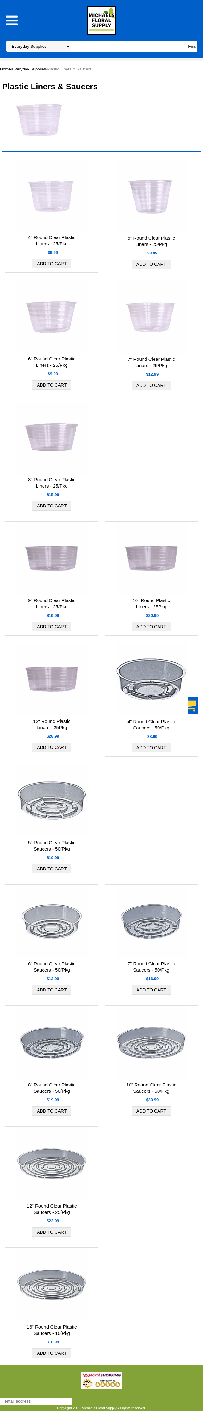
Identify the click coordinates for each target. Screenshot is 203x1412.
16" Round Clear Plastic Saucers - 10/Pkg (52, 1330)
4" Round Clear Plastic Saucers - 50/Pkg (151, 724)
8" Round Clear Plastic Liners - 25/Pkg (51, 482)
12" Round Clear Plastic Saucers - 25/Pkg (52, 1209)
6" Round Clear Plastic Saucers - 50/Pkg (51, 967)
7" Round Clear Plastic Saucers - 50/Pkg (151, 967)
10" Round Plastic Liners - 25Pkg (151, 603)
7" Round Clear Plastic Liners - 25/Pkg (151, 362)
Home (5, 69)
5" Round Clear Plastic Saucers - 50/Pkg (51, 845)
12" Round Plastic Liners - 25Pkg (52, 724)
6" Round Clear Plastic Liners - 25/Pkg (51, 362)
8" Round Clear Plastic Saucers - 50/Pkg (51, 1088)
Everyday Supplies (29, 69)
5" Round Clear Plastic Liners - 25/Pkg (151, 241)
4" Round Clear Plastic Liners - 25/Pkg (51, 240)
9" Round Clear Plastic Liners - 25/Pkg (51, 603)
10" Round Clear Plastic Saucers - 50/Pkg (151, 1088)
